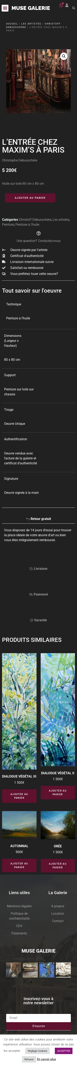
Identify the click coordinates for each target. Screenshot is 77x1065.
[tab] (38, 520)
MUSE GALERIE (30, 8)
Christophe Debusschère (19, 160)
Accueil (12, 23)
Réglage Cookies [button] (37, 1050)
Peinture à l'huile (27, 225)
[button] (5, 8)
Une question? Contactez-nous (39, 241)
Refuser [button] (29, 1059)
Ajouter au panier (30, 197)
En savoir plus (46, 1059)
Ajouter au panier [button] (19, 796)
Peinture (8, 225)
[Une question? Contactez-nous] (39, 233)
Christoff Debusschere (35, 220)
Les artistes (31, 23)
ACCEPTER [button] (63, 1050)
